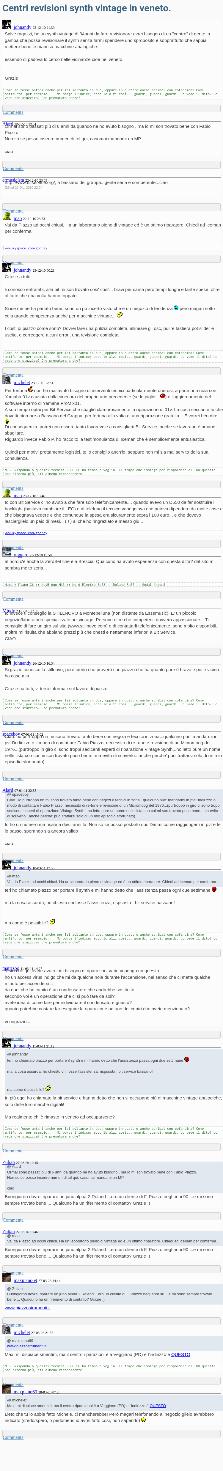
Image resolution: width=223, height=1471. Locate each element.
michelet (22, 382)
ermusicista (13, 180)
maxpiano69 (25, 1280)
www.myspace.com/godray (26, 248)
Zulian (8, 1162)
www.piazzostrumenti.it (28, 1307)
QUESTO (180, 1354)
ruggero (21, 554)
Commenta (13, 112)
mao (18, 218)
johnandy (23, 27)
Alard (7, 790)
